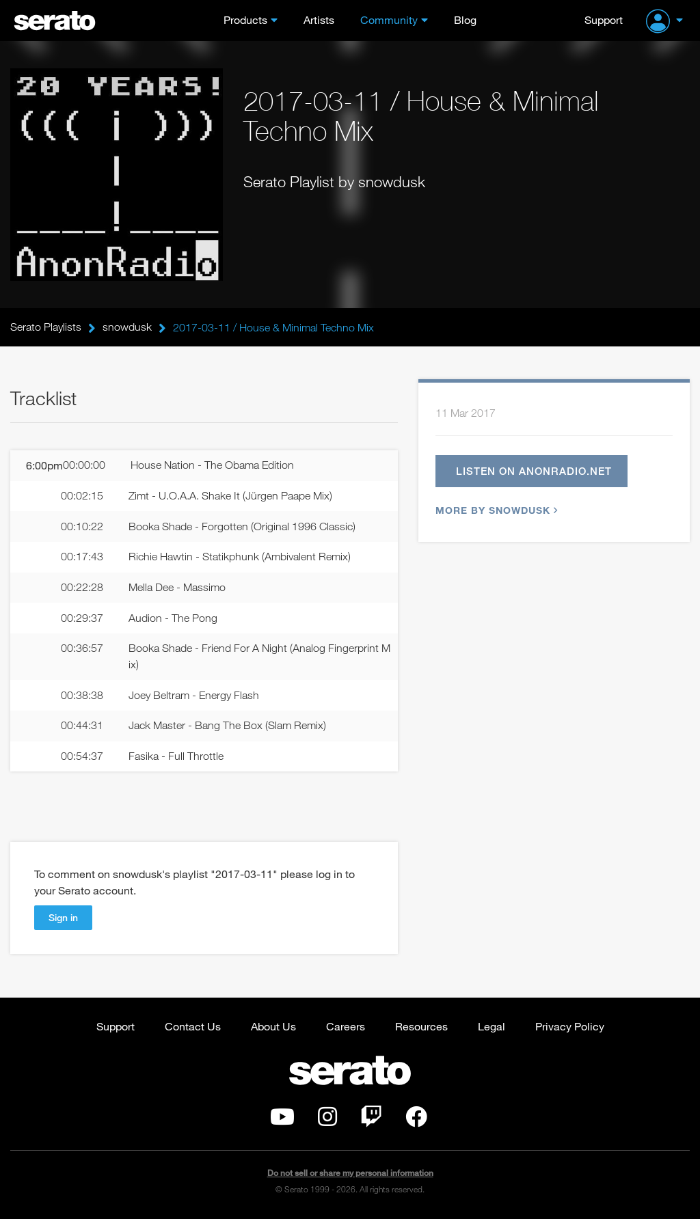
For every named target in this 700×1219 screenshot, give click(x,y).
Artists (319, 19)
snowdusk (127, 327)
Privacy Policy (569, 1027)
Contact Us (193, 1027)
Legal (491, 1027)
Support (603, 19)
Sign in (63, 918)
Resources (421, 1027)
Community (389, 19)
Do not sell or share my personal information (350, 1174)
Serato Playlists (45, 327)
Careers (345, 1027)
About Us (273, 1027)
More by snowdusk (494, 510)
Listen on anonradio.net (534, 471)
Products (245, 19)
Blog (465, 19)
